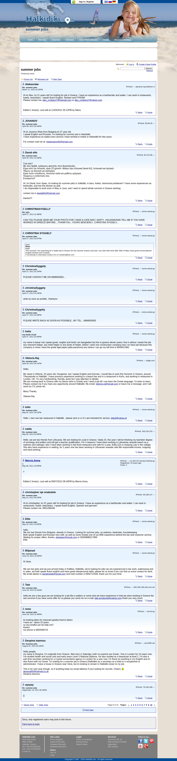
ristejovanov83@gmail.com (59, 142)
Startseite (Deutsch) (58, 747)
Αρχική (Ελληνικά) (57, 742)
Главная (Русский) (58, 744)
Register (90, 2)
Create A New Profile (147, 64)
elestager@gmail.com (66, 537)
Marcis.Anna (32, 460)
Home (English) (56, 739)
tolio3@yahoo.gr (119, 418)
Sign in (82, 2)
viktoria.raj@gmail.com (107, 384)
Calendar (70, 40)
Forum (106, 40)
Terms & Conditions (84, 739)
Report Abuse (81, 744)
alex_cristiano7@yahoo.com (88, 100)
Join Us (53, 752)
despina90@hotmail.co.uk (36, 671)
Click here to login (31, 724)
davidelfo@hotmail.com (48, 193)
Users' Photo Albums (88, 40)
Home (30, 40)
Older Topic (43, 705)
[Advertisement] (90, 54)
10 (151, 705)
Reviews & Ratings (123, 40)
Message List (42, 79)
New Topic (57, 79)
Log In (131, 64)
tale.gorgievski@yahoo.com (108, 598)
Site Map (42, 40)
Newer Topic (29, 705)
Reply (140, 112)
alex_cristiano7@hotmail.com (57, 100)
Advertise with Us (115, 739)
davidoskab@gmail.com (54, 574)
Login (52, 755)
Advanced (149, 70)
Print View (89, 710)
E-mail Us (26, 751)
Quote (149, 112)
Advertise (56, 40)
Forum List (28, 79)
